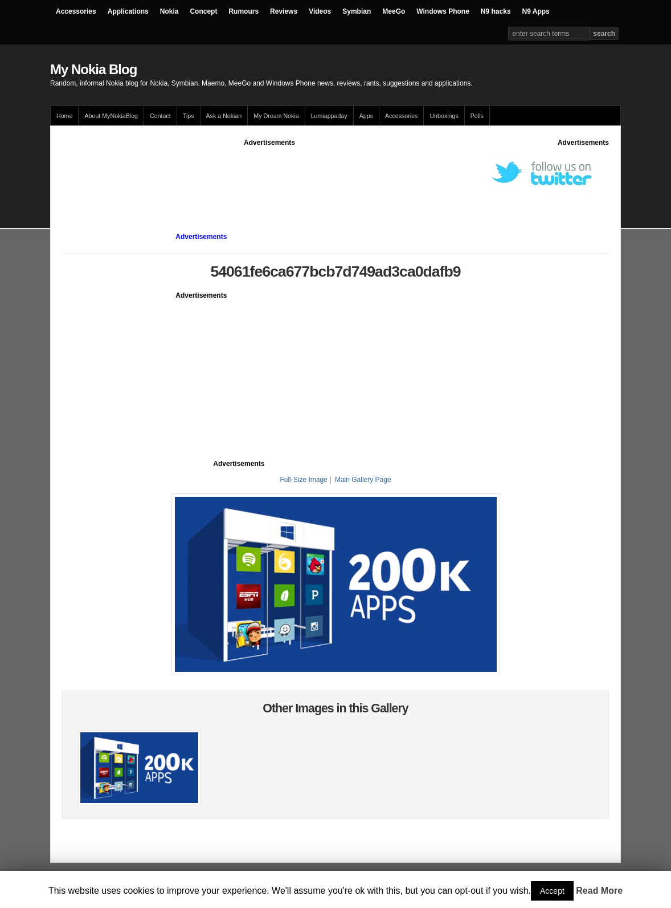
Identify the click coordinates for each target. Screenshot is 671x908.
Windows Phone (442, 11)
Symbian (356, 11)
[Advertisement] (269, 173)
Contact (160, 115)
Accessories (76, 11)
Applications (128, 11)
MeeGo (393, 11)
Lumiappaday (329, 115)
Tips (188, 115)
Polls (477, 115)
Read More (599, 890)
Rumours (243, 11)
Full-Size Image (303, 480)
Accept (552, 890)
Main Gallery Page (363, 480)
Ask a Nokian (224, 115)
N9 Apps (536, 11)
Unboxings (443, 115)
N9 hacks (496, 11)
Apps (366, 115)
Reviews (283, 11)
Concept (203, 11)
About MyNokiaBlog (111, 115)
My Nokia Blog (93, 69)
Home (64, 115)
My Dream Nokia (275, 115)
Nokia (169, 11)
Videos (320, 11)
